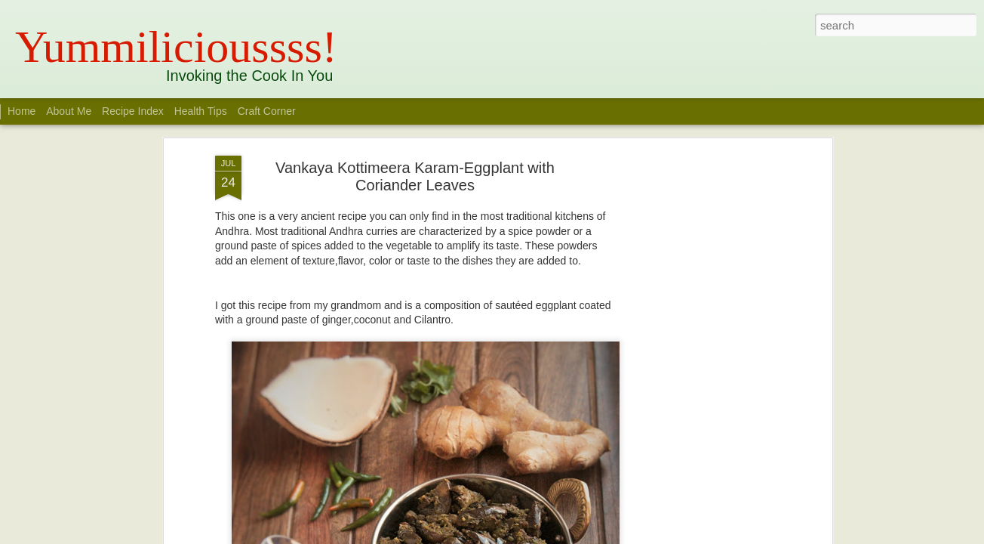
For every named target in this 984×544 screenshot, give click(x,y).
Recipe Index (133, 111)
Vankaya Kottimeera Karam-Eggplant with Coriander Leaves (415, 176)
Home (21, 111)
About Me (68, 111)
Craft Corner (267, 111)
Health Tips (202, 111)
